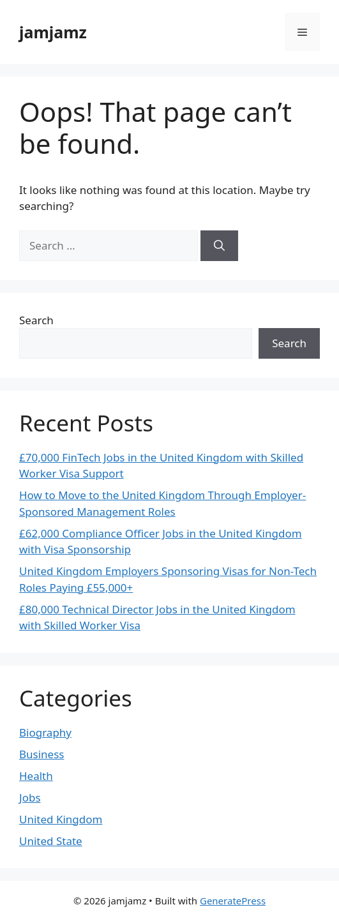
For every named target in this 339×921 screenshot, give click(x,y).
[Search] (219, 245)
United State (50, 841)
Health (36, 775)
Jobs (30, 797)
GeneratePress (233, 900)
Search (36, 320)
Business (41, 754)
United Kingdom (60, 819)
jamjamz (53, 32)
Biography (45, 732)
